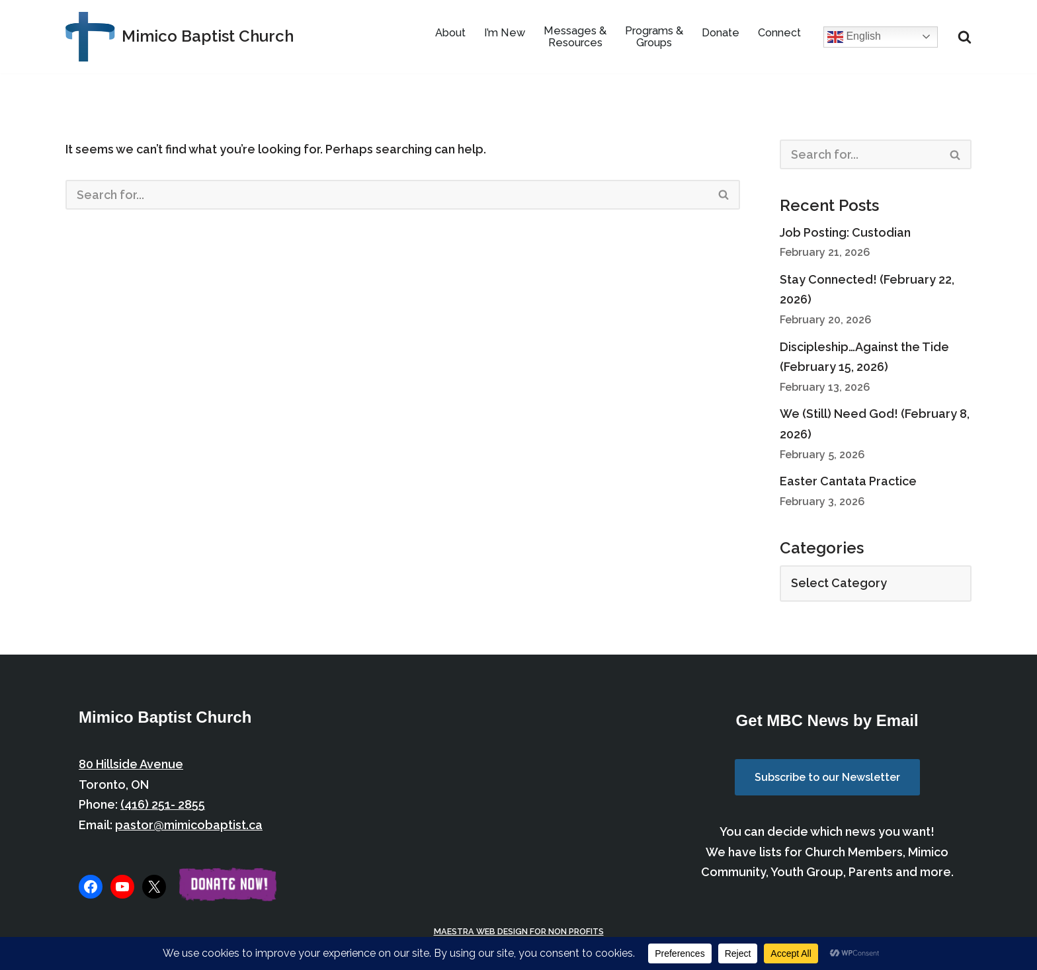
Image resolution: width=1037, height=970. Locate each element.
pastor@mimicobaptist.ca (189, 825)
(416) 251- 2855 (162, 804)
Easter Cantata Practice (848, 481)
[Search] (965, 37)
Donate (720, 32)
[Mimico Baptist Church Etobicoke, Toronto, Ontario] (179, 36)
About (450, 32)
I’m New (504, 32)
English (854, 37)
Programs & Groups (654, 36)
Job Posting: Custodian (845, 232)
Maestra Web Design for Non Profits (519, 931)
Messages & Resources (575, 36)
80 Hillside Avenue (131, 764)
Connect (779, 32)
